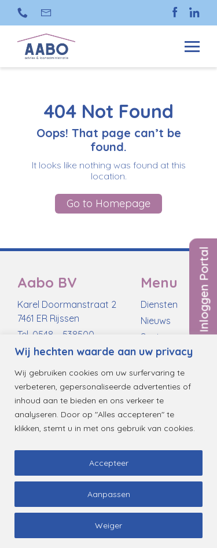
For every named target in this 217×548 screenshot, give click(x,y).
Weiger (108, 525)
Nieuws (156, 320)
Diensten (159, 304)
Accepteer (108, 463)
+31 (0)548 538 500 (22, 13)
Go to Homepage (108, 203)
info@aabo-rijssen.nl (46, 13)
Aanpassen (108, 494)
